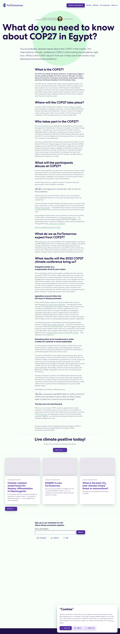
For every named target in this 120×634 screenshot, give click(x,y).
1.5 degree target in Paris (68, 217)
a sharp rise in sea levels (57, 224)
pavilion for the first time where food (53, 304)
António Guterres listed (42, 208)
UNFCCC (38, 130)
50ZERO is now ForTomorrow (53, 484)
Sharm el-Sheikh (75, 107)
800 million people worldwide (54, 324)
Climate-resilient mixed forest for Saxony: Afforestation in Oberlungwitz (20, 487)
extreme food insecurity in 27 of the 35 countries (63, 333)
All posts (11, 509)
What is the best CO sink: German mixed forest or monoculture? (95, 485)
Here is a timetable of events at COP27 (48, 227)
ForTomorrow (42, 242)
